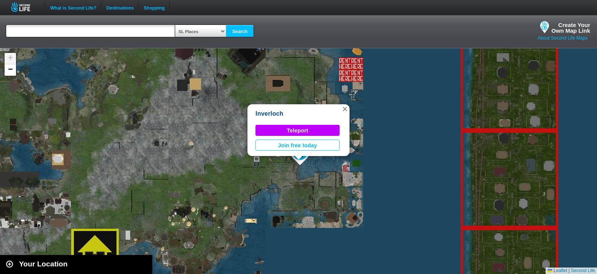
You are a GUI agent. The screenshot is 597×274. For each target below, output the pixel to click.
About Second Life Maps (562, 38)
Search (239, 31)
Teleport (297, 130)
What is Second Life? (73, 7)
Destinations (120, 7)
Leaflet (557, 270)
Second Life (25, 7)
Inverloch (269, 113)
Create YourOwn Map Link (570, 28)
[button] (345, 108)
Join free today (297, 145)
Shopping (154, 7)
